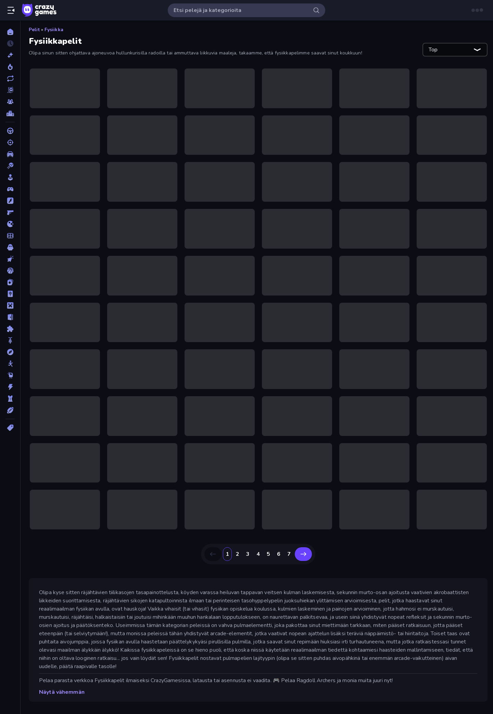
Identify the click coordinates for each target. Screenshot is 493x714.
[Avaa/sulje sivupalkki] (11, 10)
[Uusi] (10, 55)
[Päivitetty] (10, 78)
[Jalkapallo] (10, 235)
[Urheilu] (10, 410)
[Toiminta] (10, 387)
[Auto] (10, 154)
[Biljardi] (10, 166)
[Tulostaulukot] (10, 113)
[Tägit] (10, 428)
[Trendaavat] (10, 67)
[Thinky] (10, 375)
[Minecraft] (10, 305)
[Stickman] (10, 363)
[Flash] (10, 200)
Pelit (34, 29)
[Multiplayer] (10, 102)
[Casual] (10, 177)
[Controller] (10, 189)
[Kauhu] (10, 247)
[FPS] (10, 212)
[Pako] (10, 317)
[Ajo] (10, 131)
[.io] (10, 224)
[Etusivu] (10, 32)
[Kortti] (10, 282)
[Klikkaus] (10, 259)
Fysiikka (54, 29)
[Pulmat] (10, 329)
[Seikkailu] (10, 352)
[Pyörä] (10, 340)
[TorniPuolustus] (10, 398)
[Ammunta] (10, 142)
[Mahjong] (10, 294)
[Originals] (10, 90)
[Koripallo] (10, 270)
